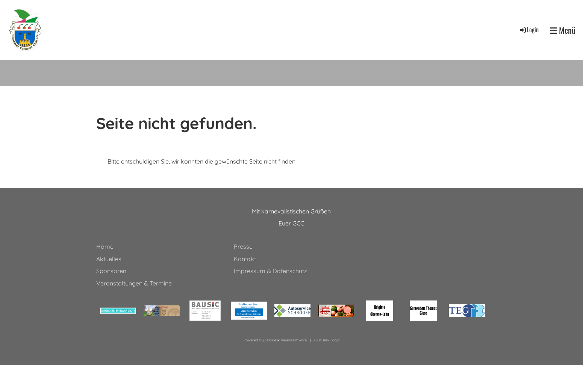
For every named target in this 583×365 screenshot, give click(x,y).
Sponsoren (111, 271)
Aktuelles (108, 259)
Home (105, 246)
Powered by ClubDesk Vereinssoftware (275, 340)
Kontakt (245, 259)
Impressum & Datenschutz (270, 271)
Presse (243, 246)
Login (529, 29)
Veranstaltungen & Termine (134, 283)
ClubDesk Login (326, 340)
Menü (562, 30)
